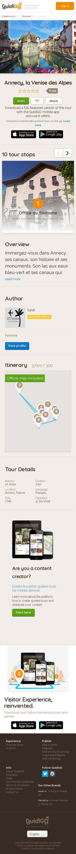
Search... (42, 16)
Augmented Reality (54, 755)
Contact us (12, 792)
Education (12, 774)
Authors (11, 748)
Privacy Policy (14, 788)
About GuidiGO (15, 771)
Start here (23, 612)
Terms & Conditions (17, 785)
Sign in (65, 6)
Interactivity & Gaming (55, 751)
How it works (50, 744)
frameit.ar (43, 800)
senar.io (42, 791)
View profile (17, 346)
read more (12, 279)
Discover (28, 16)
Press (9, 778)
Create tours (10, 16)
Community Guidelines (20, 781)
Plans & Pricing (51, 758)
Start (21, 101)
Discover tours (14, 744)
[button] (32, 405)
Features (47, 748)
